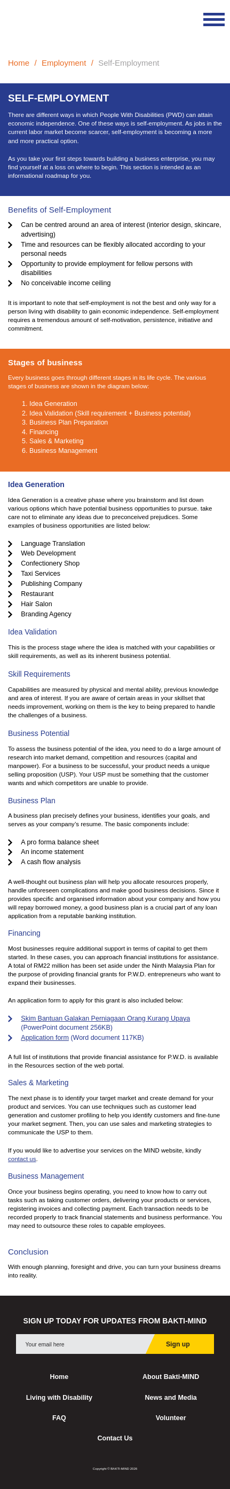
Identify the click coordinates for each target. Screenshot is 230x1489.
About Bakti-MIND (170, 1377)
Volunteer (171, 1418)
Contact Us (115, 1438)
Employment (64, 62)
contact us (22, 1159)
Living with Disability (59, 1397)
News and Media (171, 1397)
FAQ (59, 1418)
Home (18, 62)
